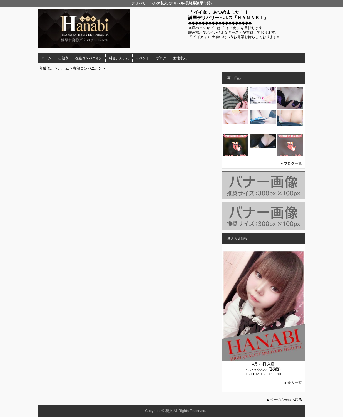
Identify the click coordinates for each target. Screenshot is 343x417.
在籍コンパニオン (88, 58)
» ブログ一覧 (291, 163)
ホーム (46, 58)
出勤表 (63, 58)
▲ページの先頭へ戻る (284, 400)
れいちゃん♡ (256, 369)
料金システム (119, 58)
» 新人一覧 (293, 383)
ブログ (161, 58)
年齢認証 (46, 68)
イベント (142, 58)
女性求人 (180, 58)
